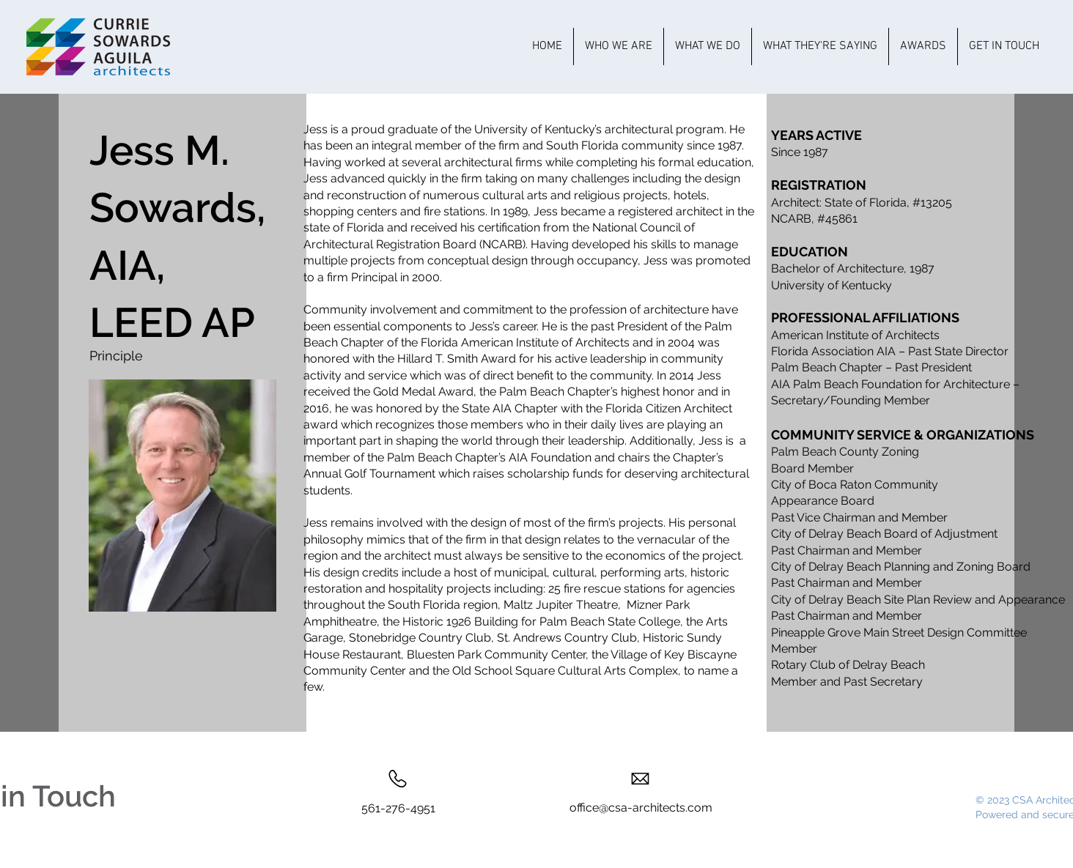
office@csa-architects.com (640, 808)
